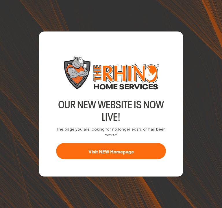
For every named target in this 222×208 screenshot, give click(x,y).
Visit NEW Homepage (111, 151)
